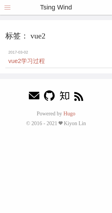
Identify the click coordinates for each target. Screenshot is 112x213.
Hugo (69, 114)
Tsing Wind (56, 7)
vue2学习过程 (26, 61)
